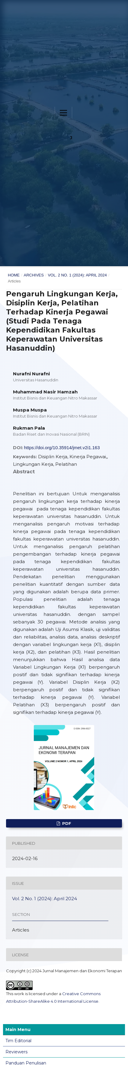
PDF (66, 823)
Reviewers (16, 1052)
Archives (33, 275)
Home (14, 275)
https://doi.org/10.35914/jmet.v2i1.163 (62, 447)
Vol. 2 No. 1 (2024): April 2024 (77, 275)
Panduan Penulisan (25, 1063)
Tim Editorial (18, 1040)
